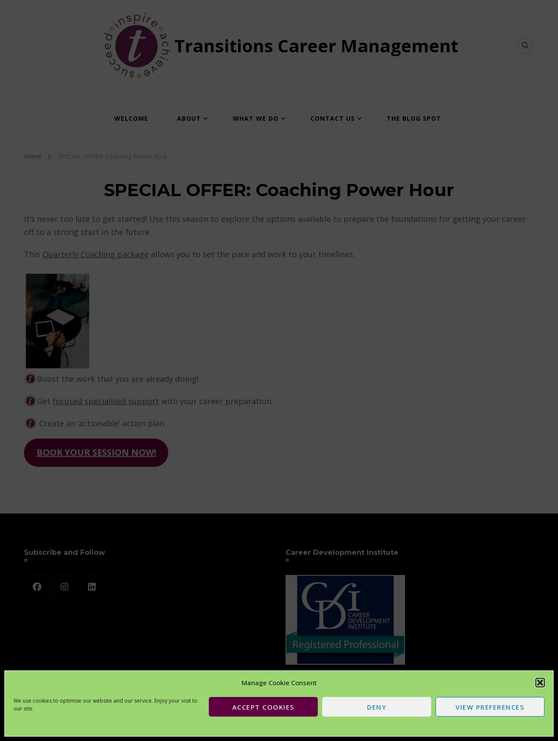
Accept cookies (263, 707)
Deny (376, 707)
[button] (540, 682)
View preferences (490, 707)
